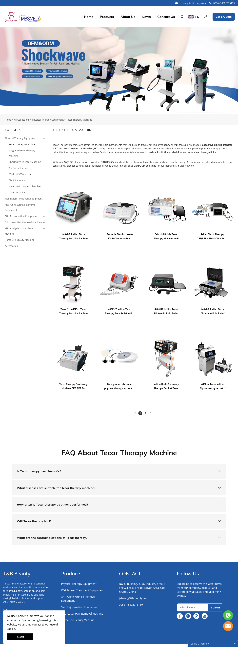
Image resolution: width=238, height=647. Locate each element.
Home (88, 17)
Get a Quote (224, 17)
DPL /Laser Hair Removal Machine (23, 222)
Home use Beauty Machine (19, 239)
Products (107, 17)
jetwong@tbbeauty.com (193, 3)
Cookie (20, 616)
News (146, 17)
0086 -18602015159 (224, 3)
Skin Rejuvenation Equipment (21, 216)
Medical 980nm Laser (21, 174)
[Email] (192, 610)
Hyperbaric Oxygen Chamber (25, 186)
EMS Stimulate (17, 180)
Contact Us (166, 17)
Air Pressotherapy (19, 168)
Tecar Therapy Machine (79, 119)
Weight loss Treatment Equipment (23, 198)
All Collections (21, 119)
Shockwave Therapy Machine (25, 161)
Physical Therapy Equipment (48, 119)
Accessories (11, 245)
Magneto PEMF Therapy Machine (22, 153)
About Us (127, 17)
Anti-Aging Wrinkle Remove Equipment (20, 207)
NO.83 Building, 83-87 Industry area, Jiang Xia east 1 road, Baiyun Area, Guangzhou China (142, 590)
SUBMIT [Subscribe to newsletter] (215, 610)
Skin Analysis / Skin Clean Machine (19, 231)
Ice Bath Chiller (17, 192)
